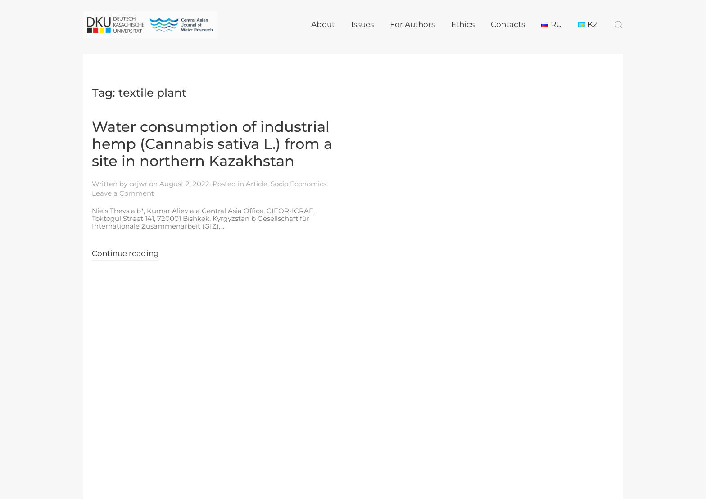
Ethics (463, 24)
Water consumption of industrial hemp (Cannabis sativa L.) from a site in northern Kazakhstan (212, 144)
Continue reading (125, 253)
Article (256, 184)
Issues (362, 24)
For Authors (412, 24)
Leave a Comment (123, 193)
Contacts (508, 24)
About (323, 24)
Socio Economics (298, 184)
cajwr (138, 184)
